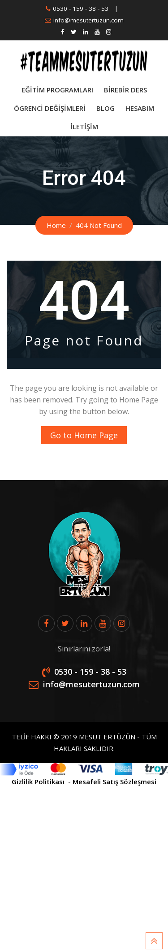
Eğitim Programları (57, 89)
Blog (105, 108)
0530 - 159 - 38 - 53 (80, 8)
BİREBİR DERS (125, 89)
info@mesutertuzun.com (88, 20)
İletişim (84, 126)
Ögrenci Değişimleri (50, 108)
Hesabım (139, 108)
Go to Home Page (84, 435)
